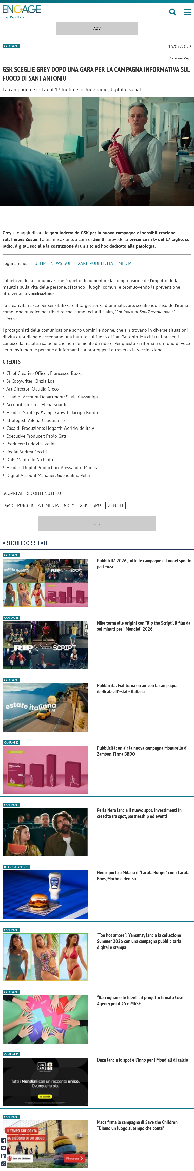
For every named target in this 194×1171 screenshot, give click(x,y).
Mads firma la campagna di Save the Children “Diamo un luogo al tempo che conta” (137, 1125)
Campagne (11, 46)
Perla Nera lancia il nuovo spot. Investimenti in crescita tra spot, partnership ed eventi (139, 813)
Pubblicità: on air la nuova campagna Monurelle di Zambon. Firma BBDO (142, 751)
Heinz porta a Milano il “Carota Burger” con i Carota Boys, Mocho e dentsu (143, 875)
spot (98, 505)
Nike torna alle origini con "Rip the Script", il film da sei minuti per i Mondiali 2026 (143, 626)
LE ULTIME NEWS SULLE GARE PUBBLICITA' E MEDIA (80, 263)
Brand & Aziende (16, 867)
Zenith (115, 505)
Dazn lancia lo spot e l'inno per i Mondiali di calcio (142, 1060)
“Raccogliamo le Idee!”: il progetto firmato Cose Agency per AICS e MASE (140, 1000)
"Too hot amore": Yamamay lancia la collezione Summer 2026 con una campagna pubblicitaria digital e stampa (139, 941)
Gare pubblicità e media (32, 505)
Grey (69, 505)
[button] (187, 12)
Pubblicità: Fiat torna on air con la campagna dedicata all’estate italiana (137, 688)
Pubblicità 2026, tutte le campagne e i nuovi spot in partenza (144, 563)
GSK (84, 505)
